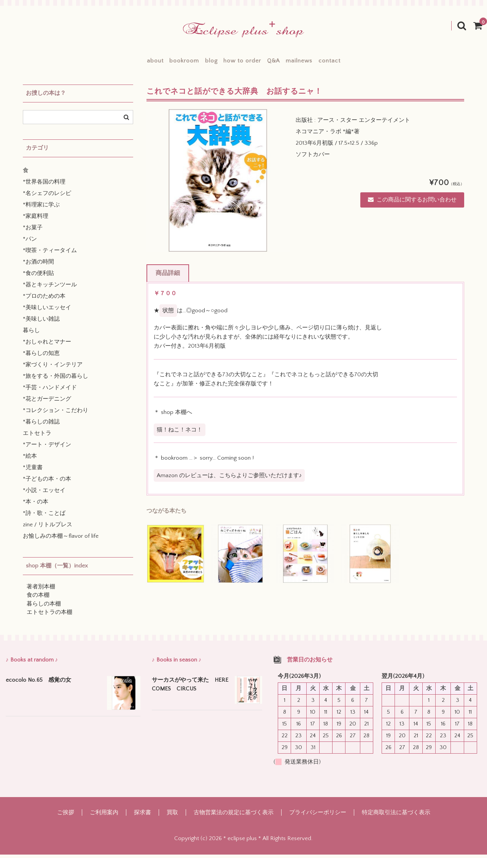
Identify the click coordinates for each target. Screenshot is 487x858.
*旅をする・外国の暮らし (55, 380)
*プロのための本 (44, 300)
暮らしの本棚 (44, 607)
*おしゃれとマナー (47, 345)
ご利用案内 (104, 816)
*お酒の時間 (38, 265)
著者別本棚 (41, 590)
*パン (30, 243)
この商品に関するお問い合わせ (412, 203)
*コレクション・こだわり (55, 414)
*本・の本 (35, 505)
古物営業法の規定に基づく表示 (234, 816)
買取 (172, 816)
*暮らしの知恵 (41, 357)
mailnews (321, 62)
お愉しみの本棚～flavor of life (61, 540)
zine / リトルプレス (47, 528)
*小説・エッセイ (44, 494)
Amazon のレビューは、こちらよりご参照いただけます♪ (229, 479)
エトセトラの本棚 (49, 616)
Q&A (284, 62)
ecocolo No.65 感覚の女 (38, 684)
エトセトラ (37, 437)
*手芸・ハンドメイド (50, 391)
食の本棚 (38, 599)
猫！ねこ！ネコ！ (179, 433)
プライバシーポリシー (317, 816)
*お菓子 (33, 231)
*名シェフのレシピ (47, 197)
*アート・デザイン (47, 448)
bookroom (162, 62)
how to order (242, 62)
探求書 (142, 816)
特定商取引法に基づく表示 (396, 816)
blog (200, 62)
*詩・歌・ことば (44, 517)
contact (363, 62)
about (121, 62)
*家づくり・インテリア (53, 368)
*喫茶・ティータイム (50, 254)
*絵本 (30, 460)
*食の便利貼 (38, 277)
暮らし (31, 334)
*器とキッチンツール (50, 288)
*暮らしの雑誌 (41, 425)
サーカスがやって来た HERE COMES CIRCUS (190, 688)
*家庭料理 (35, 220)
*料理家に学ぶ (41, 208)
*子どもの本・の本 (47, 482)
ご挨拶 (65, 816)
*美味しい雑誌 (41, 323)
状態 (168, 314)
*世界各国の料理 (44, 185)
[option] (218, 184)
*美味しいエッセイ (47, 311)
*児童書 (33, 471)
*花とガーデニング (47, 402)
